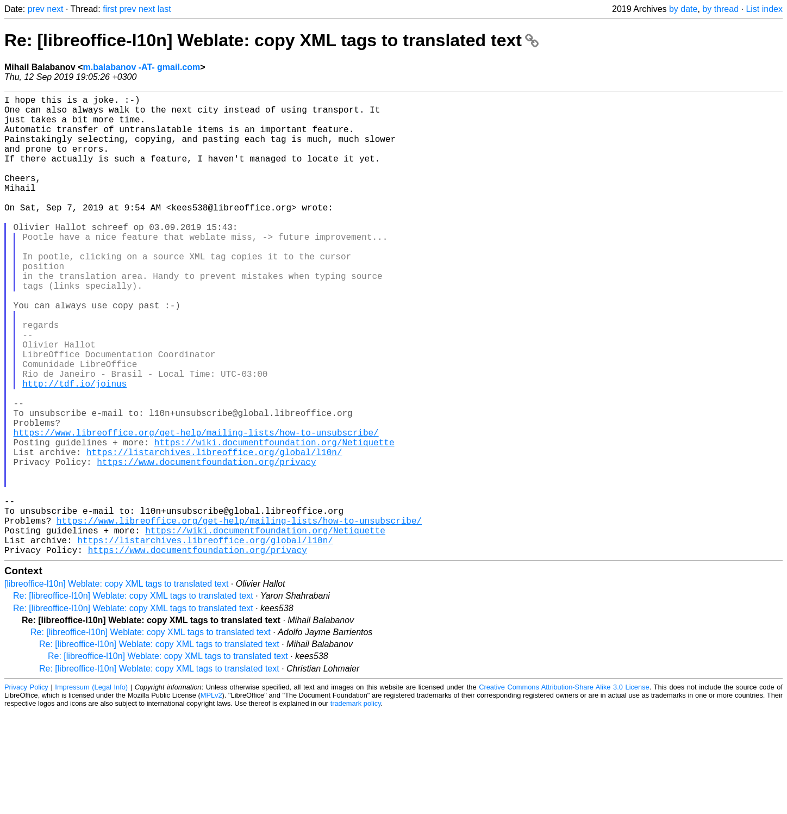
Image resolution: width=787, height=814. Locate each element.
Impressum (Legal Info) (91, 789)
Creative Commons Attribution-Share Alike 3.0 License (564, 789)
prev (36, 9)
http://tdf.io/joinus (74, 449)
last (164, 9)
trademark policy (355, 805)
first (110, 9)
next (55, 9)
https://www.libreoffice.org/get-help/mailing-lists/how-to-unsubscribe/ (196, 508)
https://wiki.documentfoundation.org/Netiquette (274, 520)
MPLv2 (211, 797)
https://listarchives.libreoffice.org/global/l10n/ (214, 532)
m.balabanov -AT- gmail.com (141, 67)
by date (683, 9)
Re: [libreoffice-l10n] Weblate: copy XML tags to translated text (271, 40)
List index (764, 9)
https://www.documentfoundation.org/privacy (206, 544)
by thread (720, 9)
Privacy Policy (26, 789)
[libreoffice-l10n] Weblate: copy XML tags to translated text (116, 686)
